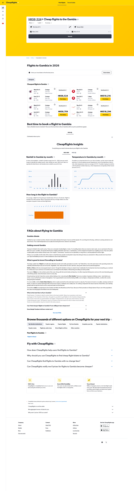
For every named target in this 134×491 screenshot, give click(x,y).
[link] (102, 442)
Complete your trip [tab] (87, 324)
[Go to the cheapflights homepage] (12, 2)
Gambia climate (33, 236)
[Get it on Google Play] (104, 425)
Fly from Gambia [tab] (74, 324)
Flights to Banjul (31, 336)
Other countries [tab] (75, 328)
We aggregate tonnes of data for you (71, 409)
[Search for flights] (3, 8)
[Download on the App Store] (104, 430)
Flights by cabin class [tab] (46, 328)
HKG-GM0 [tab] (66, 152)
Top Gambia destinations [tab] (35, 324)
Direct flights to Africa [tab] (61, 328)
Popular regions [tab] (50, 324)
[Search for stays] (3, 11)
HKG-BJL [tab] (70, 132)
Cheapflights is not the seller (71, 406)
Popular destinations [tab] (101, 324)
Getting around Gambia (36, 245)
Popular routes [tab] (32, 328)
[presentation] (78, 19)
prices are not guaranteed (61, 401)
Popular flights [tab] (62, 324)
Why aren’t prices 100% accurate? (71, 413)
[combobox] (31, 23)
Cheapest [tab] (31, 79)
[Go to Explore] (3, 18)
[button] (3, 3)
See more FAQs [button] (57, 312)
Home (27, 58)
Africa (32, 58)
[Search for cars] (3, 15)
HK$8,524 (34, 19)
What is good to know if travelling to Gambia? (45, 260)
